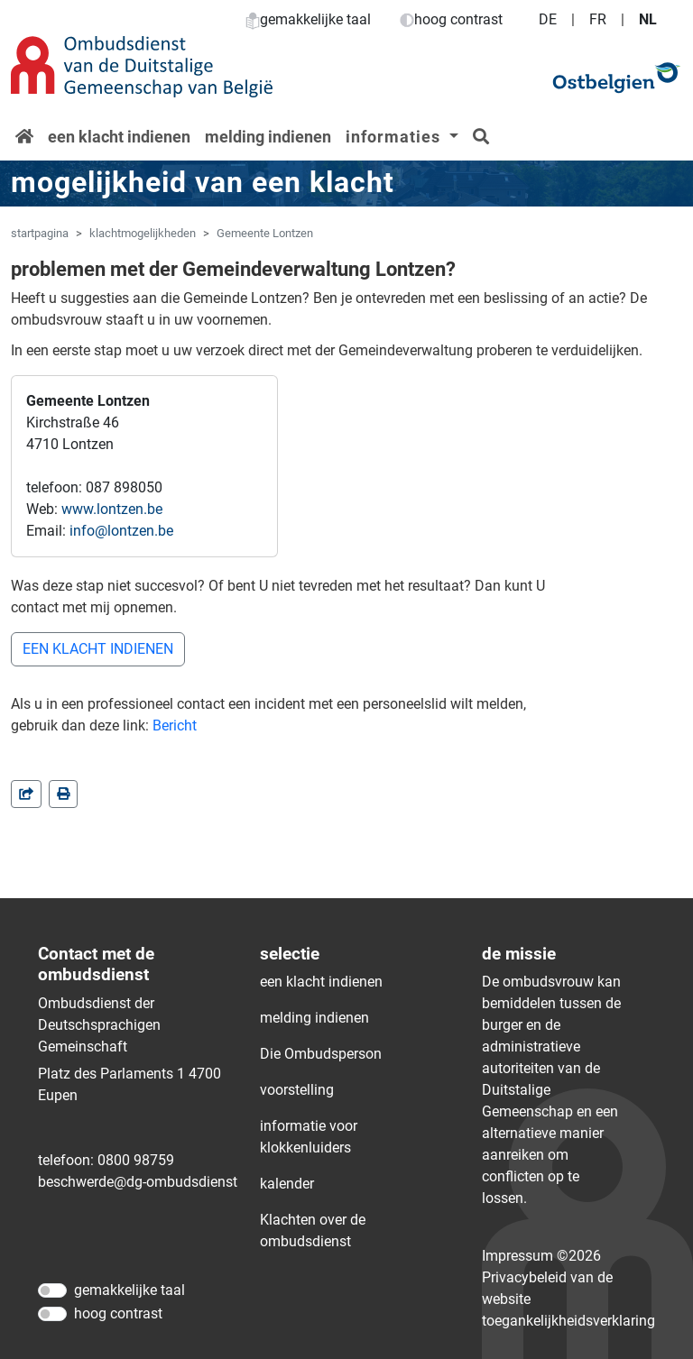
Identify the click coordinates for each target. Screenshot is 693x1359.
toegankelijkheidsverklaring (568, 1320)
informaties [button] (395, 136)
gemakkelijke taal (308, 19)
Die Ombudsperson (321, 1053)
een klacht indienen (119, 136)
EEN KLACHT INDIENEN (98, 648)
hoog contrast (451, 19)
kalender (287, 1183)
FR (597, 19)
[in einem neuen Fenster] (63, 794)
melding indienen (268, 136)
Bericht (174, 725)
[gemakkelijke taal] (52, 1290)
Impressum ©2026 (541, 1255)
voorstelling (297, 1089)
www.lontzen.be (111, 509)
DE (548, 19)
